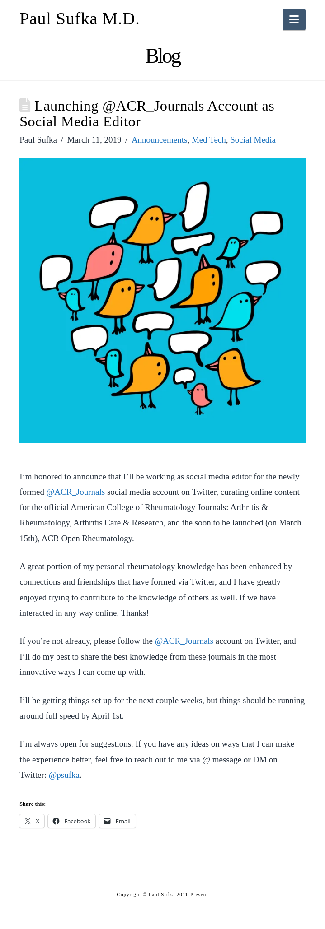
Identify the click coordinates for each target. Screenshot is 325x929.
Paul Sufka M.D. (79, 18)
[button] (294, 19)
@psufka (64, 775)
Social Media (253, 139)
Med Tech (209, 139)
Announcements (159, 139)
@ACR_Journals (76, 492)
